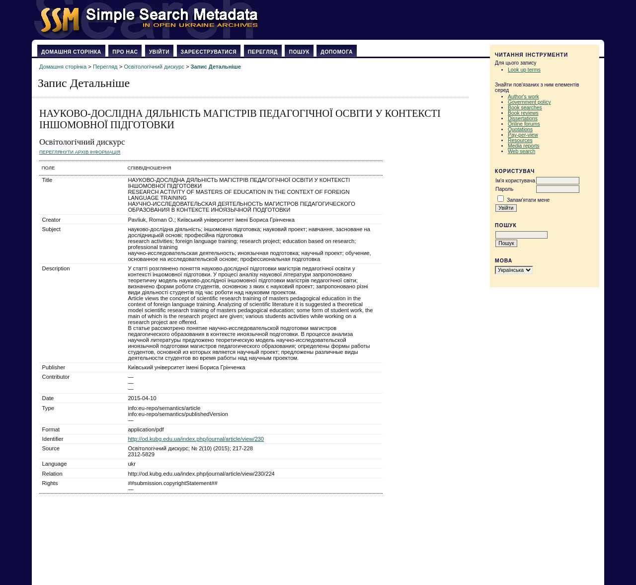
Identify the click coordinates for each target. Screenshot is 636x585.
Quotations (520, 129)
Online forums (524, 124)
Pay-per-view (523, 135)
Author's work (523, 96)
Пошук (299, 52)
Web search (521, 151)
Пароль (504, 189)
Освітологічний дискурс (154, 67)
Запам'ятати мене (528, 200)
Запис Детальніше (216, 67)
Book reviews (523, 113)
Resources (520, 140)
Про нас (125, 52)
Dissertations (523, 118)
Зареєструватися (209, 52)
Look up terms (524, 70)
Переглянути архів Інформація (79, 152)
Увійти (159, 52)
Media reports (524, 146)
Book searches (525, 107)
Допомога (336, 52)
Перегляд (263, 52)
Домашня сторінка (71, 52)
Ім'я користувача (515, 180)
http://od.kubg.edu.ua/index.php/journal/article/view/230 (196, 439)
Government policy (529, 102)
